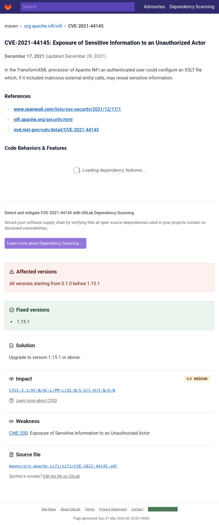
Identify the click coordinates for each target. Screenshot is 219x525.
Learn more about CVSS (36, 400)
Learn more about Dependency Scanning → (45, 243)
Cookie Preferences (163, 509)
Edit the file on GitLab (61, 476)
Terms (90, 509)
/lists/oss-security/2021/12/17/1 (67, 109)
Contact (137, 509)
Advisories (154, 6)
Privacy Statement (113, 509)
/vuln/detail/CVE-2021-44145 (56, 129)
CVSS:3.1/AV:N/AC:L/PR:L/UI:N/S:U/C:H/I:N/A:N (62, 390)
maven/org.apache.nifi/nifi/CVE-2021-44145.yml (63, 466)
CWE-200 (18, 433)
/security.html (43, 119)
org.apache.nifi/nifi (43, 26)
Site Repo (49, 509)
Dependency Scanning (191, 6)
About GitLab (70, 509)
